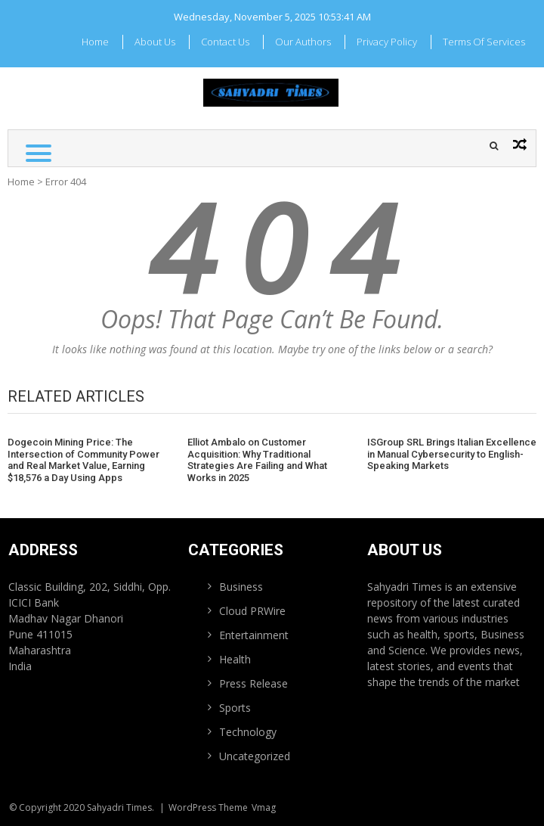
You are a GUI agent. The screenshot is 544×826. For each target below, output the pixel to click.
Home (95, 41)
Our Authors (303, 41)
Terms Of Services (484, 41)
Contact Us (225, 41)
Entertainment (254, 635)
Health (235, 659)
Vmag (264, 807)
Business (241, 586)
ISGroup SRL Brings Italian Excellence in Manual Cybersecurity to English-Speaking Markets (451, 453)
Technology (248, 732)
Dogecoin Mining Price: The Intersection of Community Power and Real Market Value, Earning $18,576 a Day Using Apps (83, 459)
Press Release (253, 683)
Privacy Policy (387, 41)
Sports (235, 707)
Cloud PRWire (252, 611)
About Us (154, 41)
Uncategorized (254, 756)
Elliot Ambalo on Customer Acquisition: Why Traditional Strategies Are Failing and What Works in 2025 (257, 459)
